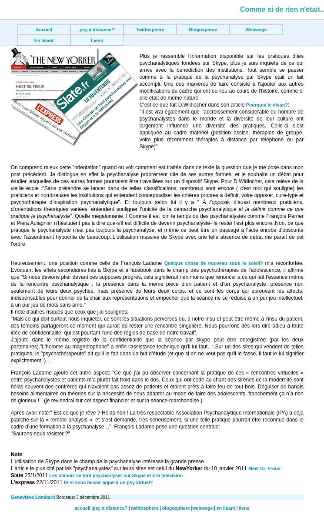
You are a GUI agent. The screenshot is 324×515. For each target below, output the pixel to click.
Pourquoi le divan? (267, 104)
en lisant (226, 508)
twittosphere (144, 508)
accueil (82, 508)
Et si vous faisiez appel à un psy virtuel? (108, 482)
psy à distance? (97, 29)
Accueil (44, 29)
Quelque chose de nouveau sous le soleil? (214, 263)
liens (244, 508)
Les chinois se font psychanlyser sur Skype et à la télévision (116, 475)
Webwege (256, 29)
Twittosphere (150, 29)
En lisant (43, 40)
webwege (202, 508)
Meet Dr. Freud (264, 468)
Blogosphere (203, 29)
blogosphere (176, 508)
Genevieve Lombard (34, 497)
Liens (97, 40)
